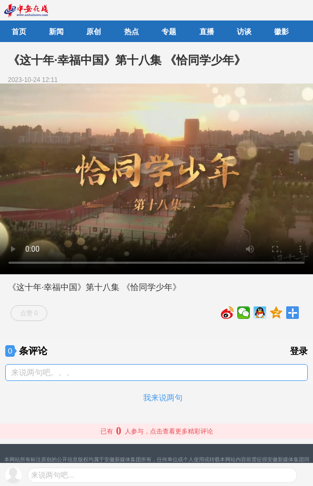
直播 (206, 31)
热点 (131, 31)
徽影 (281, 31)
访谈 (244, 31)
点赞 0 (29, 313)
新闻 (56, 31)
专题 (168, 31)
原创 (93, 31)
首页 (19, 31)
